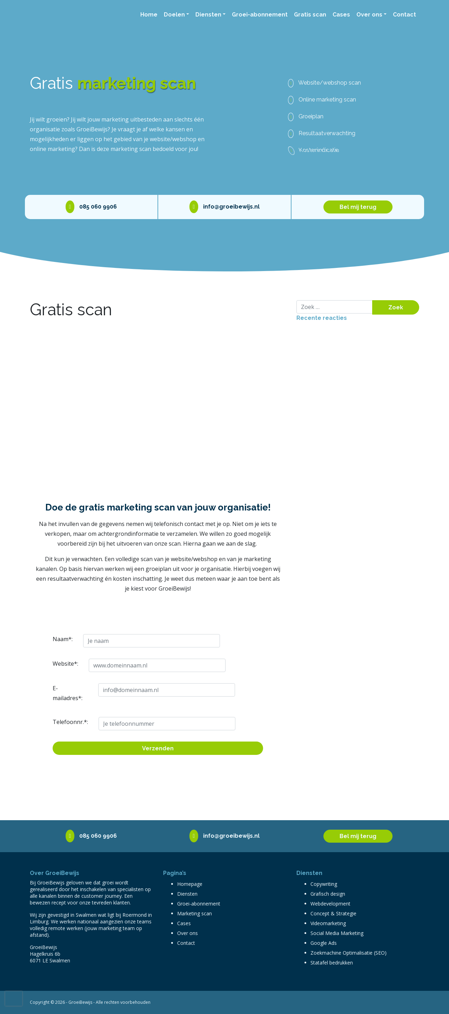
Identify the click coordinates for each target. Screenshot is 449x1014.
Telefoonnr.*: (58, 722)
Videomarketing (328, 923)
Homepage (189, 884)
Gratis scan (310, 14)
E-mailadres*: (57, 693)
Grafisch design (327, 893)
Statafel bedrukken (331, 962)
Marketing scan (194, 913)
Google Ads (323, 943)
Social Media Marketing (336, 933)
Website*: (56, 663)
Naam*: (55, 639)
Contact (404, 14)
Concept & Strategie (333, 913)
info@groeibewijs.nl (224, 206)
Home (149, 14)
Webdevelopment (330, 903)
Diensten (208, 14)
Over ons (369, 14)
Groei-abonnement (260, 14)
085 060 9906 (91, 206)
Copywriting (323, 884)
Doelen (174, 14)
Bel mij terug (358, 207)
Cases (341, 14)
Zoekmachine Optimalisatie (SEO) (348, 952)
